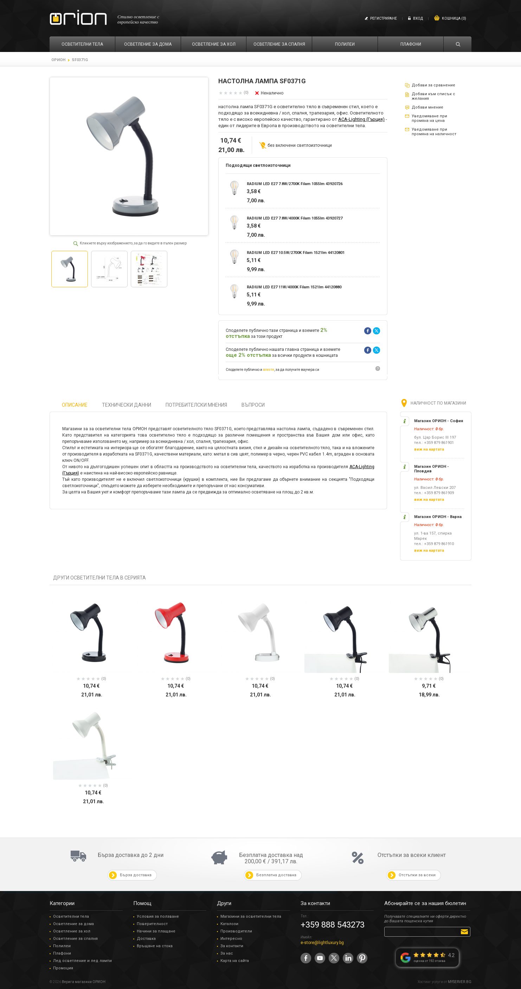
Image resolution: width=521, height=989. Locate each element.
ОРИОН (58, 60)
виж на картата (429, 449)
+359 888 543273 (333, 925)
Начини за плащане (156, 931)
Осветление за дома (73, 924)
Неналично (272, 93)
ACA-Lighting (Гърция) (361, 119)
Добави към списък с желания (433, 96)
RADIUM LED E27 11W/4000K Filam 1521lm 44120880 (294, 287)
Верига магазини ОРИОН (83, 982)
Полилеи (62, 946)
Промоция (63, 968)
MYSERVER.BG (459, 982)
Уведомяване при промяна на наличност (434, 131)
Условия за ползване (158, 916)
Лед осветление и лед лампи (82, 960)
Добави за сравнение (433, 85)
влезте (268, 370)
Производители (236, 931)
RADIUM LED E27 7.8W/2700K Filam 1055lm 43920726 (294, 184)
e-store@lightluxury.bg (322, 942)
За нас (226, 953)
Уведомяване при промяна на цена (429, 118)
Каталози (229, 924)
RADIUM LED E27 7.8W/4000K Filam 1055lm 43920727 (294, 218)
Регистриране (383, 18)
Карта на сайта (234, 960)
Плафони (62, 953)
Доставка (146, 938)
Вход (418, 18)
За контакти (231, 946)
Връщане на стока (155, 946)
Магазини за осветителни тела (250, 916)
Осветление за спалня (75, 938)
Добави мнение (427, 107)
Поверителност (152, 924)
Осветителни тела (71, 916)
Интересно (231, 938)
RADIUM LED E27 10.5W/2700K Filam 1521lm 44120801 (296, 252)
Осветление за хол (71, 931)
